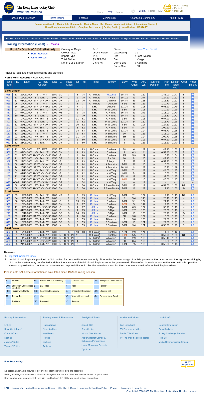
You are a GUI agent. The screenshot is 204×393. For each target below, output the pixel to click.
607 (8, 97)
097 (8, 182)
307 (8, 121)
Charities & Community (142, 18)
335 (8, 118)
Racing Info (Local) (45, 24)
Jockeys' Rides (66, 38)
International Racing (144, 24)
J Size (95, 207)
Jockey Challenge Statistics (172, 333)
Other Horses (39, 57)
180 (8, 133)
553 (8, 201)
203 (8, 176)
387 (8, 112)
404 (8, 244)
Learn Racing (128, 27)
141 (8, 179)
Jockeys (47, 342)
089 (8, 139)
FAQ (160, 11)
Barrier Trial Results (159, 38)
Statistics (96, 38)
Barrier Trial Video (129, 333)
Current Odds (33, 38)
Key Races (106, 24)
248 (8, 170)
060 (8, 188)
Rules (73, 388)
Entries (9, 38)
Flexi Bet (163, 338)
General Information (168, 325)
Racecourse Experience (22, 18)
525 (8, 103)
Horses (144, 38)
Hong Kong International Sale (60, 27)
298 (8, 207)
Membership (109, 18)
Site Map (63, 388)
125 (8, 136)
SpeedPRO (87, 325)
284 (8, 167)
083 (8, 219)
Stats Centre (88, 329)
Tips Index (87, 349)
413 (8, 109)
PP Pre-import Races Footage (134, 338)
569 (8, 100)
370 (8, 115)
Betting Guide (111, 27)
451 (8, 155)
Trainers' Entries (12, 346)
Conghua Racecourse (90, 27)
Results (106, 38)
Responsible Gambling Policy (93, 388)
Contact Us (17, 388)
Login (142, 11)
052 (8, 142)
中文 (110, 12)
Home (100, 12)
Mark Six (178, 11)
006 (8, 225)
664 (8, 232)
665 (8, 195)
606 (8, 198)
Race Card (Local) (13, 329)
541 (8, 149)
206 (8, 130)
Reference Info (83, 38)
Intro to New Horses (91, 333)
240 (8, 173)
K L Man (94, 195)
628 (8, 94)
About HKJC (176, 18)
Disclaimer (125, 388)
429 (8, 106)
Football (178, 8)
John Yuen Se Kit (147, 49)
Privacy (113, 388)
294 (8, 164)
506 (8, 152)
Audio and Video (123, 24)
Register (151, 11)
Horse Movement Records (94, 345)
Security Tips (140, 388)
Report (115, 38)
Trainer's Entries (50, 38)
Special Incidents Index (22, 256)
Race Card (19, 38)
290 (8, 124)
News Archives (50, 329)
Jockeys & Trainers (129, 38)
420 (8, 241)
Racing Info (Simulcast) (69, 24)
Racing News (91, 24)
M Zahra (111, 94)
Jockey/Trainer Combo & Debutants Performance (94, 339)
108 (8, 216)
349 (8, 161)
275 (8, 210)
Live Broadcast (127, 325)
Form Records (39, 53)
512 (8, 238)
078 (8, 185)
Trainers (47, 346)
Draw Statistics (166, 329)
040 (8, 222)
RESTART (142, 27)
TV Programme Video (130, 329)
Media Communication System (173, 342)
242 (8, 127)
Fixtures (174, 38)
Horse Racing (181, 5)
